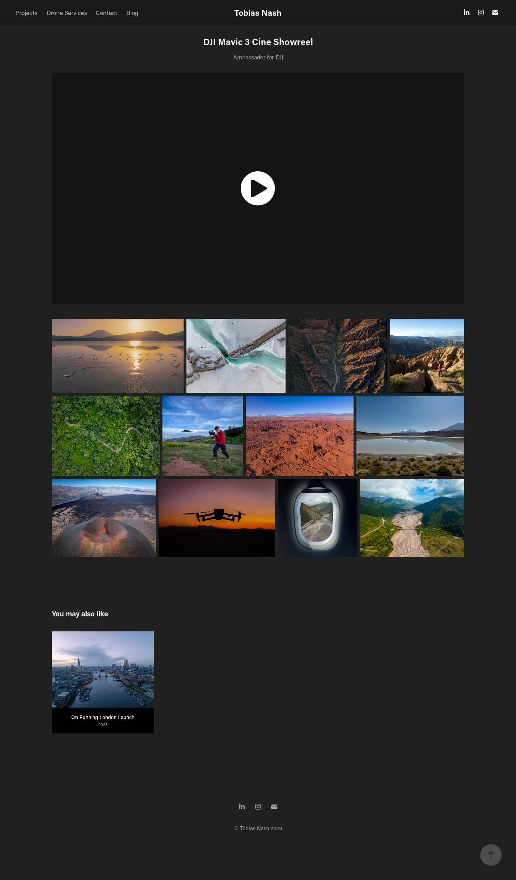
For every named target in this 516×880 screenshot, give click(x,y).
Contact (106, 12)
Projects (26, 12)
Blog (132, 12)
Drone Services (67, 12)
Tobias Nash (258, 12)
